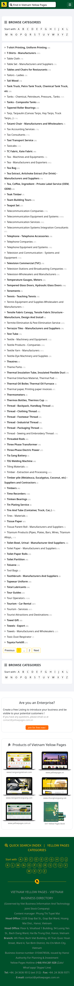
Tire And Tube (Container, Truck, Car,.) (31, 510)
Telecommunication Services (25, 222)
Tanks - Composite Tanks (23, 102)
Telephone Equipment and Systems (29, 247)
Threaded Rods (17, 439)
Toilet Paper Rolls (19, 554)
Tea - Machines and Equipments (27, 157)
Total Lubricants (18, 587)
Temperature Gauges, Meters (26, 279)
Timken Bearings (19, 499)
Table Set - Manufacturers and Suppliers (31, 64)
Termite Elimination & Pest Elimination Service (36, 322)
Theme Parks (16, 367)
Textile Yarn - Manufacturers (25, 350)
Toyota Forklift (17, 642)
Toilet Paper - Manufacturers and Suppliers (33, 548)
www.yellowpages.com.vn (19, 823)
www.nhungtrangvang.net (54, 798)
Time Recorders (18, 493)
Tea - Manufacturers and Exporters (29, 162)
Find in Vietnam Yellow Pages (28, 5)
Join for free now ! (37, 727)
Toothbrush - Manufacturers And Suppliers (34, 576)
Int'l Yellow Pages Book (55, 823)
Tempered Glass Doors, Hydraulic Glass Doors (36, 285)
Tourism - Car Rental (21, 603)
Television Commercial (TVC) (25, 263)
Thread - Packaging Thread (25, 428)
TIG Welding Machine (21, 461)
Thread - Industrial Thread (24, 422)
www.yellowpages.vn (55, 772)
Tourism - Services (19, 609)
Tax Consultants (18, 134)
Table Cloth (15, 58)
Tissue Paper (16, 521)
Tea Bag (13, 168)
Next (36, 650)
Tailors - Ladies (17, 75)
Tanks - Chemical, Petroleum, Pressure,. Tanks (35, 96)
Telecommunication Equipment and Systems (35, 216)
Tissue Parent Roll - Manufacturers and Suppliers (36, 526)
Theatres (13, 361)
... (24, 650)
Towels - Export (17, 625)
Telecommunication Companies (27, 211)
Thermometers (17, 394)
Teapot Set (15, 205)
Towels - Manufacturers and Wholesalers (32, 631)
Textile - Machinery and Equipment (29, 339)
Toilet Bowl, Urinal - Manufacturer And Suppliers (37, 542)
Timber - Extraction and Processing (29, 472)
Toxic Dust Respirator (20, 636)
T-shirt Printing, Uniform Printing (28, 47)
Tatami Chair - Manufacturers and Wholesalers (36, 123)
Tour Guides (16, 592)
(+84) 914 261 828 (46, 962)
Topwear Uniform (19, 581)
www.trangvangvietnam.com (19, 772)
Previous (10, 650)
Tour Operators (18, 598)
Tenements (15, 291)
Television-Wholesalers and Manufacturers (33, 274)
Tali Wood (14, 80)
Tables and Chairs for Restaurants (29, 69)
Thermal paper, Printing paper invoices (31, 389)
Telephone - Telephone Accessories (29, 236)
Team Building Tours (21, 200)
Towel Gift (14, 620)
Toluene (13, 565)
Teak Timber (15, 194)
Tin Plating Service (19, 504)
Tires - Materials (17, 515)
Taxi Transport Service (22, 140)
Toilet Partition (17, 559)
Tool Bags (13, 570)
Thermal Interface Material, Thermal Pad (32, 378)
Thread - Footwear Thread (24, 416)
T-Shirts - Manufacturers (23, 53)
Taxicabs (14, 145)
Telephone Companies (21, 241)
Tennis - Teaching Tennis (23, 296)
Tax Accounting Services (23, 129)
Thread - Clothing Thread (23, 411)
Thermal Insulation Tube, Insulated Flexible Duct (38, 372)
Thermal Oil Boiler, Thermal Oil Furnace (32, 383)
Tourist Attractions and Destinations (29, 614)
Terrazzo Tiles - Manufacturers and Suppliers (35, 328)
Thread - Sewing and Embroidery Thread (32, 433)
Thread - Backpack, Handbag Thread (30, 405)
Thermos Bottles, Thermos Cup (27, 400)
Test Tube (14, 334)
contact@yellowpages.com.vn (18, 720)
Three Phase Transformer (24, 444)
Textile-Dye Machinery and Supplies (29, 356)
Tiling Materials (17, 466)
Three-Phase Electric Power (25, 450)
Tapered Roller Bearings (23, 107)
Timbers (13, 488)
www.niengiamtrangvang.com (19, 798)
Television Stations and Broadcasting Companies (36, 268)
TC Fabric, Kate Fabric (21, 151)
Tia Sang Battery (18, 455)
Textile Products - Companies (26, 345)
